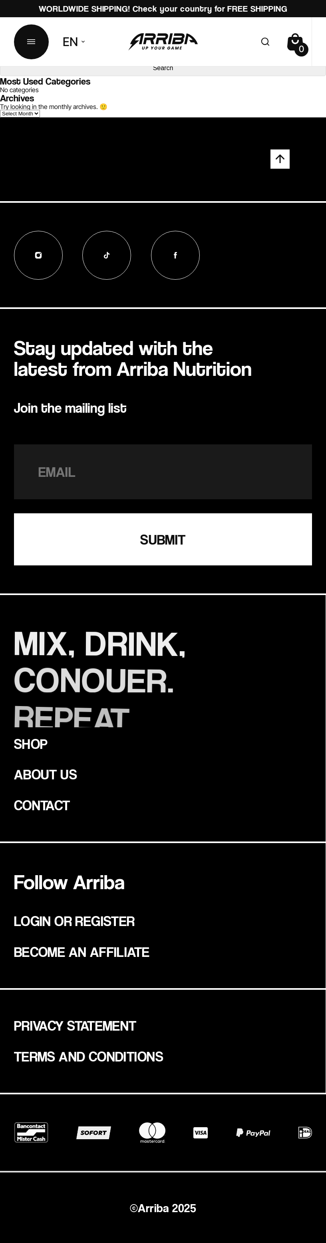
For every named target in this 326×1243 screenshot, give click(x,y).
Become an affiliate (82, 951)
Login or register (74, 920)
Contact (42, 805)
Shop (31, 743)
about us (45, 774)
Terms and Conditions (88, 1056)
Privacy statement (75, 1025)
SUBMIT (163, 539)
